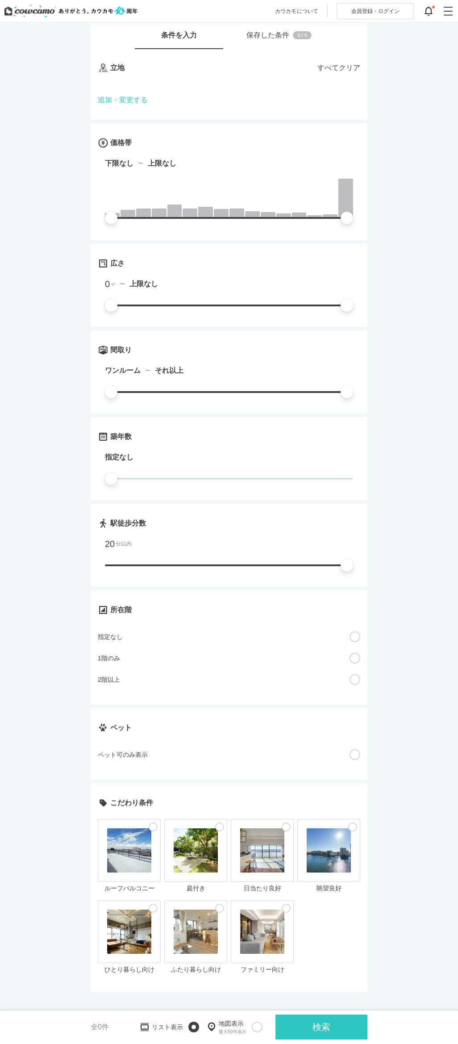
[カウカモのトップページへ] (69, 11)
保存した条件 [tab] (279, 35)
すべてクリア (338, 67)
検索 (321, 1027)
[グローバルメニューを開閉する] (448, 11)
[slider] (111, 218)
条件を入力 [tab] (179, 35)
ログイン (375, 11)
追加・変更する (123, 100)
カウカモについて (296, 11)
